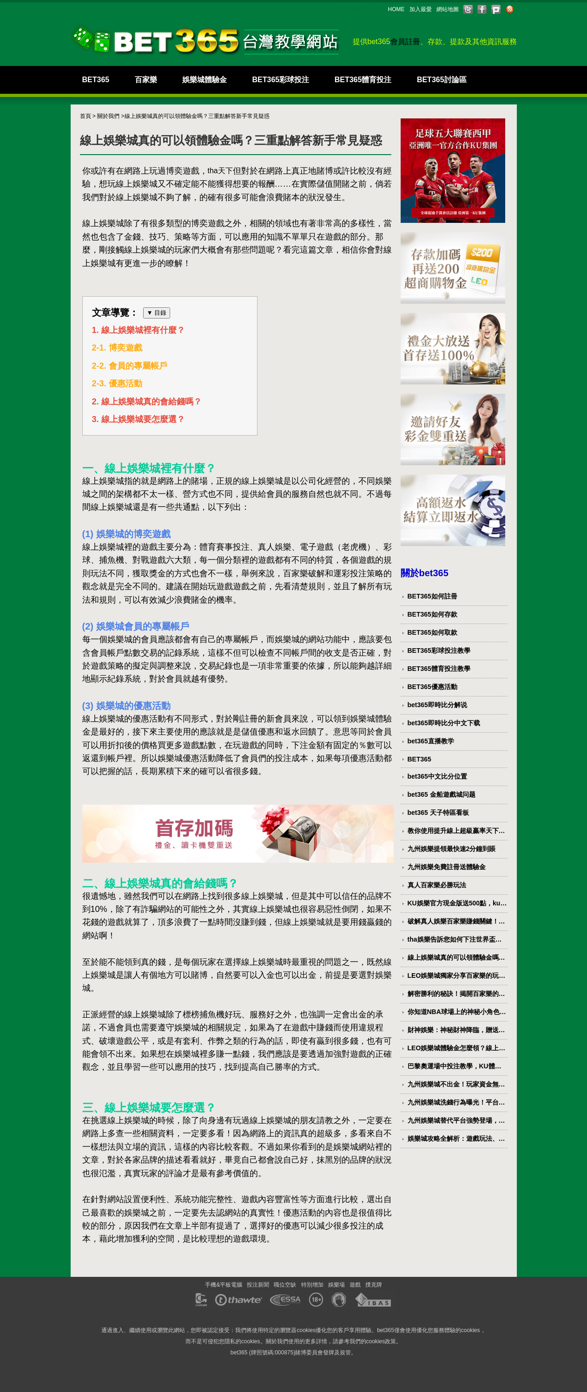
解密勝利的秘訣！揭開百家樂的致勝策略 (456, 994)
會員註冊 (405, 42)
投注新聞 (258, 1284)
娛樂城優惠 (178, 758)
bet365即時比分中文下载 (444, 723)
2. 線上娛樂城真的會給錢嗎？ (147, 401)
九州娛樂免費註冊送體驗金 (447, 867)
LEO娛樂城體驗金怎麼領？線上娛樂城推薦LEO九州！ (457, 1048)
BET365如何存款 (432, 614)
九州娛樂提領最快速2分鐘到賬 (452, 848)
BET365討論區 (442, 80)
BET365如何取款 (432, 632)
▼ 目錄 (157, 312)
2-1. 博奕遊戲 (117, 348)
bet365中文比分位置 (437, 776)
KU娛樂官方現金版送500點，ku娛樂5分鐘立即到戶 (457, 903)
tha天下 (220, 171)
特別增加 (312, 1284)
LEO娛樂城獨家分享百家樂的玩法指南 (457, 976)
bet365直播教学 (431, 741)
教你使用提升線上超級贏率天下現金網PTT (456, 831)
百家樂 (146, 80)
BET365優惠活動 (432, 686)
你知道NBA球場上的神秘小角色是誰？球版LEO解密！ (457, 1012)
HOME (396, 9)
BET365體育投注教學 (439, 668)
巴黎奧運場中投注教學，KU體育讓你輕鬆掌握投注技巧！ (454, 1066)
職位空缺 (285, 1284)
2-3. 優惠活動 (117, 384)
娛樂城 (145, 184)
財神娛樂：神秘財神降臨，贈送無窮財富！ (456, 1030)
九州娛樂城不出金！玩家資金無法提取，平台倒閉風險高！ (456, 1084)
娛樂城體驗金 (204, 80)
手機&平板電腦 (223, 1284)
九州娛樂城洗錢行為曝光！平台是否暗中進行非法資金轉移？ (456, 1103)
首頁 (85, 116)
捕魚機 (111, 560)
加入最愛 (420, 9)
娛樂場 (336, 1284)
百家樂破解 (304, 573)
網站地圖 (447, 9)
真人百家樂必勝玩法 (437, 885)
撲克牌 (373, 1284)
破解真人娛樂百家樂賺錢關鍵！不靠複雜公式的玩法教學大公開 (456, 921)
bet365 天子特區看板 (438, 812)
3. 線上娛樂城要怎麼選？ (138, 419)
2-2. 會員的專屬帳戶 (129, 366)
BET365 (96, 80)
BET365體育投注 (363, 80)
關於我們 (108, 116)
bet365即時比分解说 (437, 705)
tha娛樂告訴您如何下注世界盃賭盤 (455, 940)
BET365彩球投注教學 (439, 650)
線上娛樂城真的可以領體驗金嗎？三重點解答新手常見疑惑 (456, 958)
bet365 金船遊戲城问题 (441, 794)
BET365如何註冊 (432, 596)
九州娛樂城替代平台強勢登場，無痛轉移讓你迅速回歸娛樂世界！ (456, 1121)
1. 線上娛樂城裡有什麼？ (138, 330)
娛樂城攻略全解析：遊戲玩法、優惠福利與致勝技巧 (456, 1139)
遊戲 (355, 1284)
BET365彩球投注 (281, 80)
